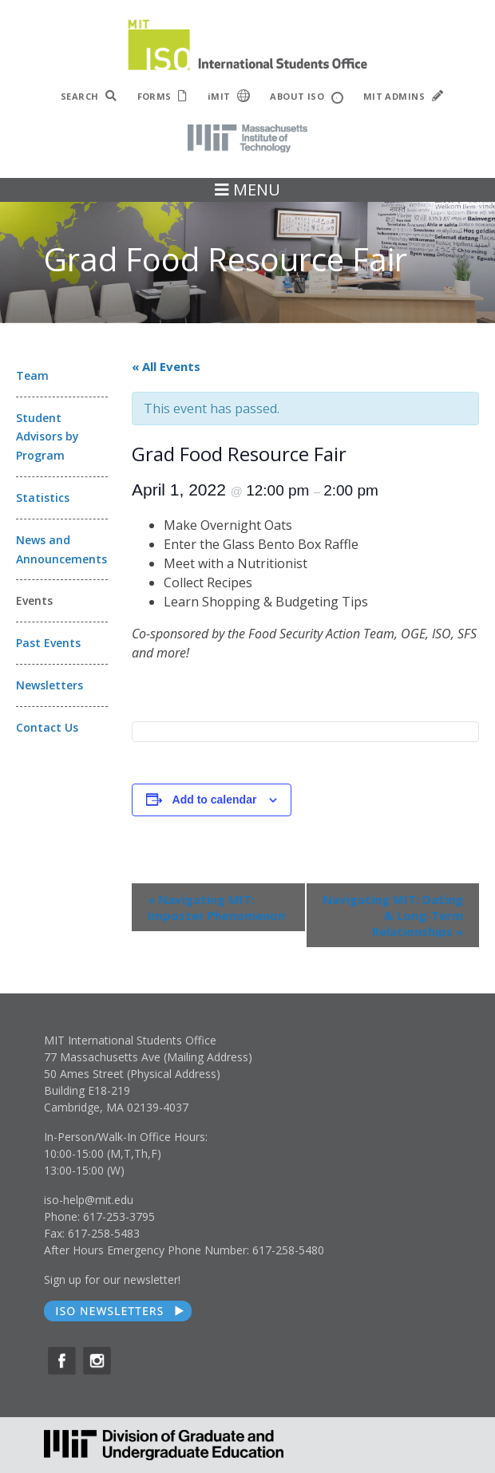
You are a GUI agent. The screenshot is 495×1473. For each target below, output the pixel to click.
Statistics (42, 497)
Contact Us (47, 727)
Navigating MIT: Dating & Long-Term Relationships (393, 915)
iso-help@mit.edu (88, 1199)
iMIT (229, 95)
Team (32, 375)
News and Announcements (61, 549)
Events (34, 600)
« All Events (166, 366)
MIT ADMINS (403, 96)
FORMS (162, 96)
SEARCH (89, 96)
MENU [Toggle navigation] (247, 189)
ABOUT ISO (306, 97)
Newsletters (49, 685)
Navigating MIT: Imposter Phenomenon (216, 907)
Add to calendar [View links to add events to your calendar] (214, 799)
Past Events (48, 642)
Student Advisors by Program (47, 437)
